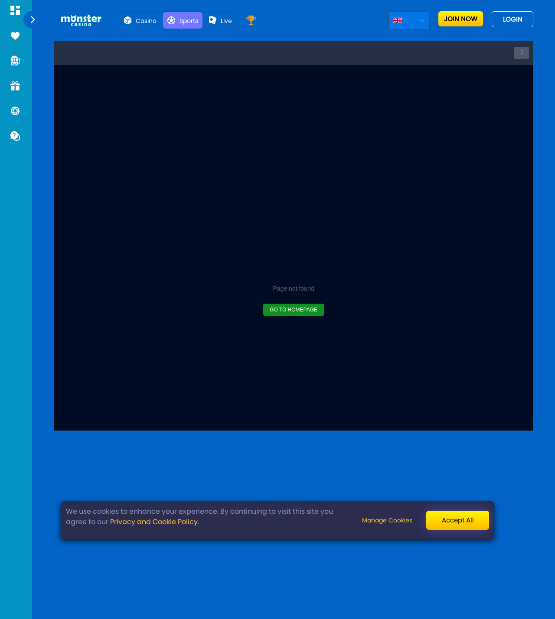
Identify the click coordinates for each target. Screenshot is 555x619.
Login (512, 19)
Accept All (458, 520)
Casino (140, 20)
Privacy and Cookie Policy (154, 522)
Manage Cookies (387, 520)
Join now (460, 18)
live (220, 20)
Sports (182, 20)
